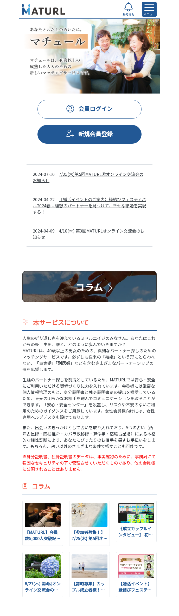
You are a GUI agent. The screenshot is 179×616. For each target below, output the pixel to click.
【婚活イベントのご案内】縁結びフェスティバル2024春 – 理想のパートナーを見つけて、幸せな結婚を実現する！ (89, 205)
